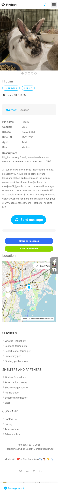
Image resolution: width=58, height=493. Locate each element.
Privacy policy (12, 434)
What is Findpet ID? (15, 340)
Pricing (8, 424)
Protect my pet (13, 356)
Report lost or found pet (17, 351)
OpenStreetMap (37, 319)
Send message (28, 220)
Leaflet (24, 319)
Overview (11, 109)
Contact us (11, 419)
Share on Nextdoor (29, 248)
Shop (8, 402)
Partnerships (12, 392)
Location (24, 109)
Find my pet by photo (16, 361)
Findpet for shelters (15, 377)
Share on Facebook (29, 241)
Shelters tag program (16, 387)
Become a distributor (16, 397)
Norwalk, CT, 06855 (14, 95)
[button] (27, 284)
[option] (29, 39)
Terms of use (12, 429)
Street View (45, 266)
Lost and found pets (16, 345)
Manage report (13, 488)
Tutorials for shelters (16, 382)
